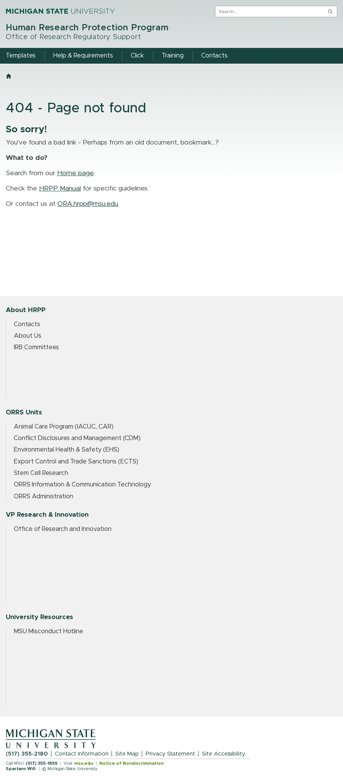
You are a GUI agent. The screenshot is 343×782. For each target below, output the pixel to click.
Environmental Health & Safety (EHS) (66, 450)
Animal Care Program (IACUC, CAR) (63, 427)
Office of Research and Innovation (63, 529)
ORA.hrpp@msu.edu (87, 203)
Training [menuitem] (173, 56)
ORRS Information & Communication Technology (82, 484)
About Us (27, 336)
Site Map (127, 754)
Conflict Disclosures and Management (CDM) (77, 438)
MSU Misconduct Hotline (48, 631)
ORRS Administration (43, 496)
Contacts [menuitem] (214, 56)
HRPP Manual (60, 188)
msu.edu (83, 763)
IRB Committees (36, 347)
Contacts (27, 324)
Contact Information (81, 754)
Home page (75, 173)
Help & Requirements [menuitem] (83, 56)
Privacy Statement (170, 754)
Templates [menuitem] (21, 56)
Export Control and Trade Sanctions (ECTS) (76, 461)
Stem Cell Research (41, 473)
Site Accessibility (223, 754)
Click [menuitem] (137, 56)
